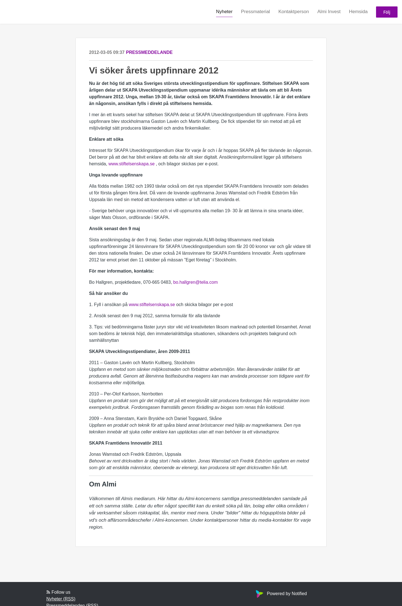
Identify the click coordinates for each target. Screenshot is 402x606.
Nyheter (224, 11)
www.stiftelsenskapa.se (131, 163)
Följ (386, 12)
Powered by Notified (280, 593)
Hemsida (358, 11)
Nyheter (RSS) (60, 599)
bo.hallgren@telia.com (195, 282)
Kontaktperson (293, 11)
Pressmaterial (255, 11)
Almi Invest (329, 11)
